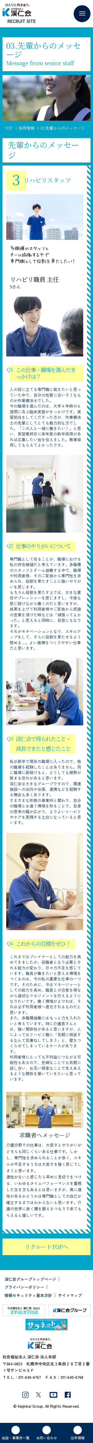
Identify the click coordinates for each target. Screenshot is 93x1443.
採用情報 (26, 128)
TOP (9, 128)
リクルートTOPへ (46, 1246)
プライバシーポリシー (24, 1287)
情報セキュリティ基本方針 (28, 1295)
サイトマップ (70, 1295)
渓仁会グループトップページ (30, 1279)
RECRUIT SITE (21, 21)
